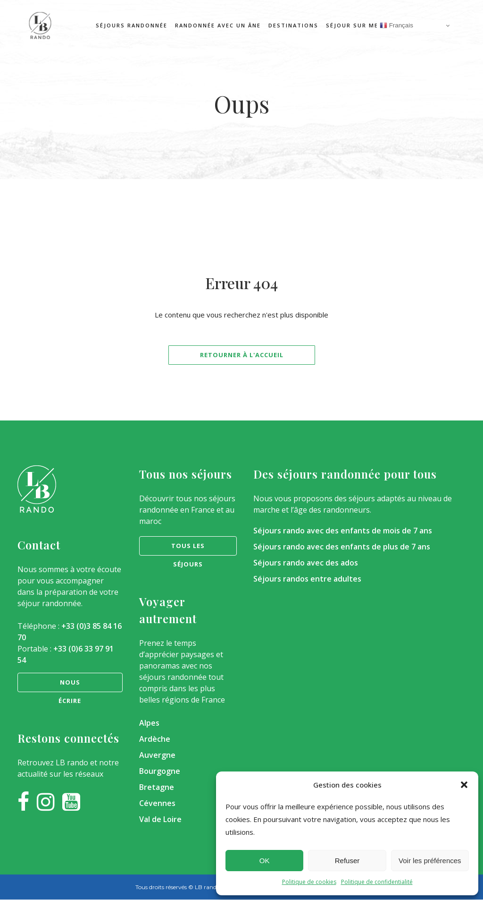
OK (264, 861)
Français (396, 25)
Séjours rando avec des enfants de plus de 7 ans (341, 546)
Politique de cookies (309, 882)
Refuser (347, 861)
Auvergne (157, 755)
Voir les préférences (430, 861)
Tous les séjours (188, 548)
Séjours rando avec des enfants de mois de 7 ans (342, 530)
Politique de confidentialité (377, 882)
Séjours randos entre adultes (307, 579)
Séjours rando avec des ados (305, 562)
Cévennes (157, 803)
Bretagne (156, 787)
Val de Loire (160, 819)
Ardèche (154, 739)
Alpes (149, 723)
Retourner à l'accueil (241, 355)
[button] (464, 784)
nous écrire (69, 685)
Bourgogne (159, 771)
